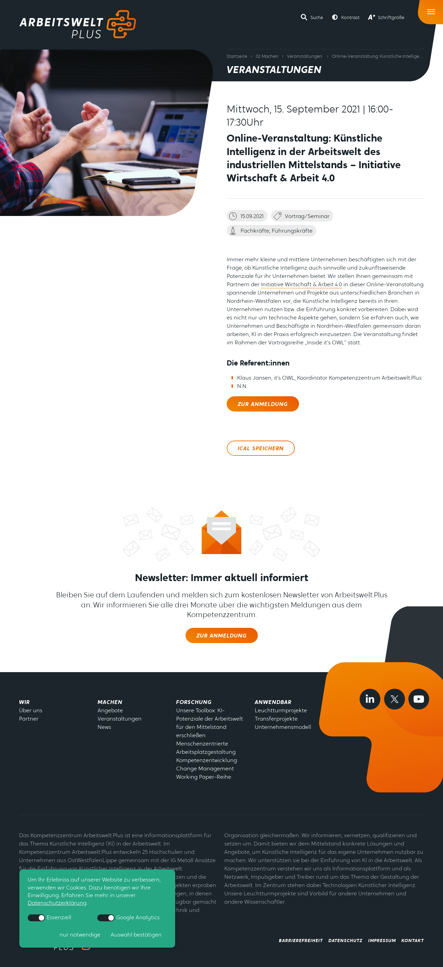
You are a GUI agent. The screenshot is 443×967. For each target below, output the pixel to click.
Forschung (194, 702)
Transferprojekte (276, 719)
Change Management (205, 769)
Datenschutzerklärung (57, 903)
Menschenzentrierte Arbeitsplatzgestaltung (206, 748)
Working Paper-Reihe (203, 777)
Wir (24, 702)
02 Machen (267, 56)
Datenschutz (345, 941)
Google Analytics (128, 917)
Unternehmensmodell (283, 727)
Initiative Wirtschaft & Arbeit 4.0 (301, 285)
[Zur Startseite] (77, 24)
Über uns (30, 711)
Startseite (237, 56)
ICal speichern (261, 449)
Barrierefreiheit (301, 941)
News (104, 727)
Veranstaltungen (304, 56)
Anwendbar (273, 702)
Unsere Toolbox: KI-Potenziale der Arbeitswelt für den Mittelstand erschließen (209, 723)
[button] (311, 17)
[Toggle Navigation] (431, 10)
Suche (316, 18)
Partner (28, 719)
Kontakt (412, 941)
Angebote (110, 711)
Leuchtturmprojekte (281, 711)
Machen (110, 702)
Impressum (382, 941)
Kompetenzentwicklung (206, 760)
